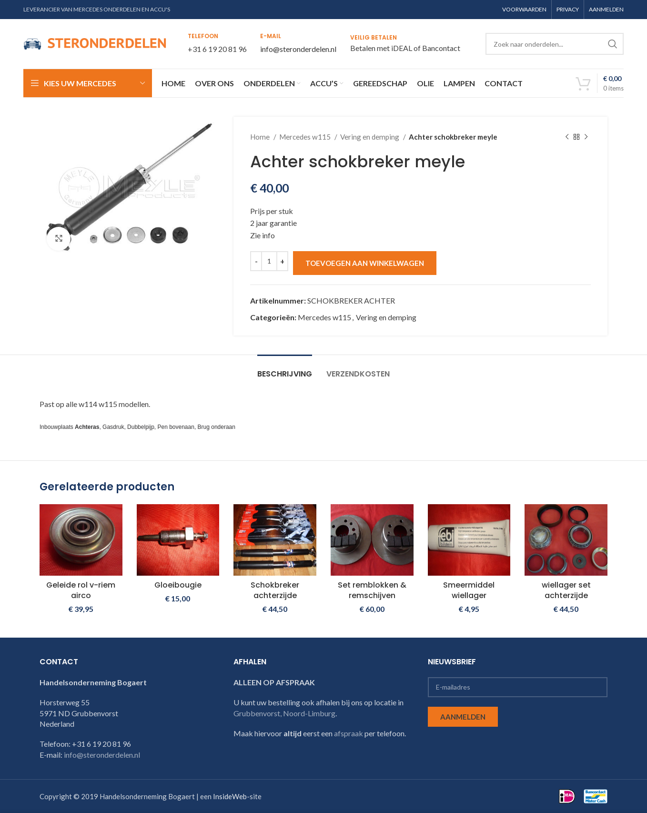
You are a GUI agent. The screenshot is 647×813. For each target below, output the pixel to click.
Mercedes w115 (305, 136)
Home (260, 136)
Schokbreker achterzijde (275, 590)
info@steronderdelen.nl (298, 48)
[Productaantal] (269, 261)
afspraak (348, 733)
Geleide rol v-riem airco (80, 590)
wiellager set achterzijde (566, 590)
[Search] (554, 44)
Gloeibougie (178, 584)
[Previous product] (567, 137)
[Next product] (586, 137)
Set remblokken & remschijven (372, 590)
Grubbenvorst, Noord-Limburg (284, 713)
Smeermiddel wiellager (469, 590)
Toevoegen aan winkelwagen (364, 263)
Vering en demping (370, 136)
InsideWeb (230, 796)
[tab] (284, 369)
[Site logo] (94, 42)
